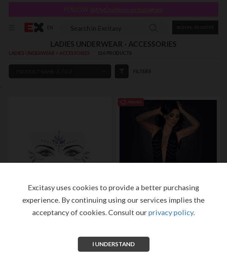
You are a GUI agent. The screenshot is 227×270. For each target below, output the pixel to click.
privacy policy (170, 212)
